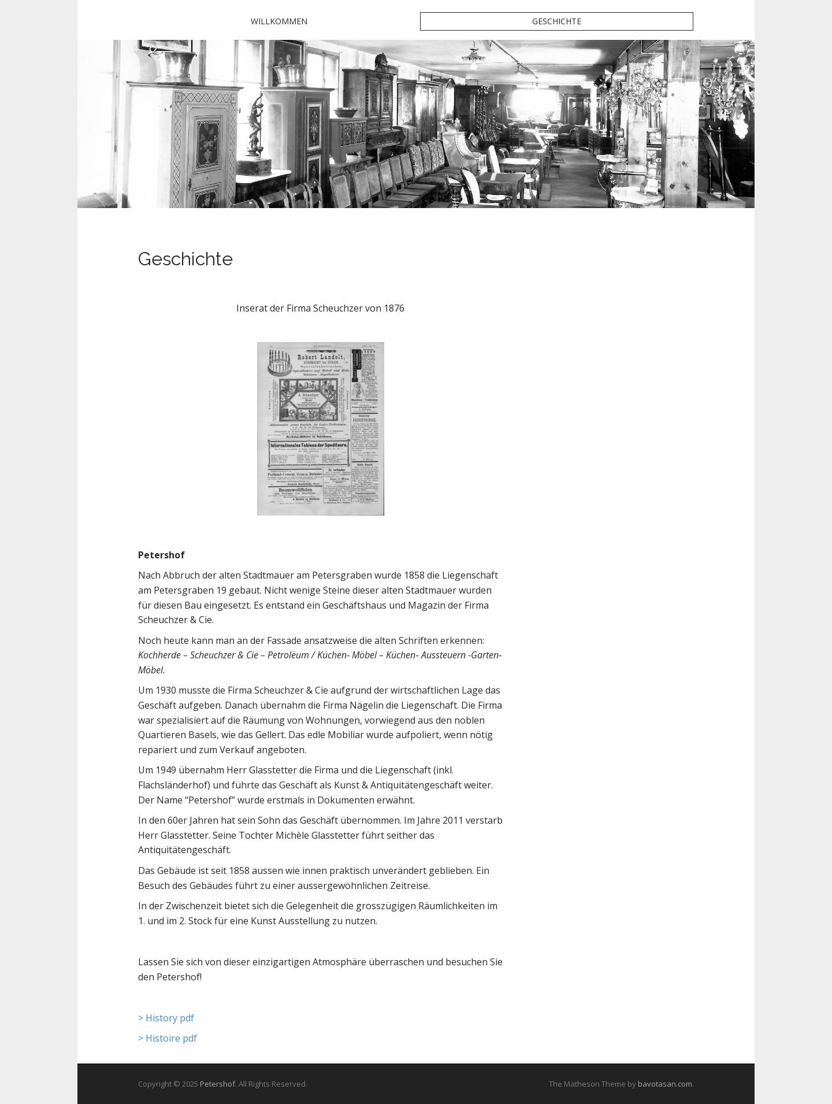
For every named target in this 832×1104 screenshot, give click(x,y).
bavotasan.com (665, 1084)
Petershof (217, 1084)
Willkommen (279, 21)
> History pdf (166, 1018)
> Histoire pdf (167, 1038)
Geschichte (556, 21)
